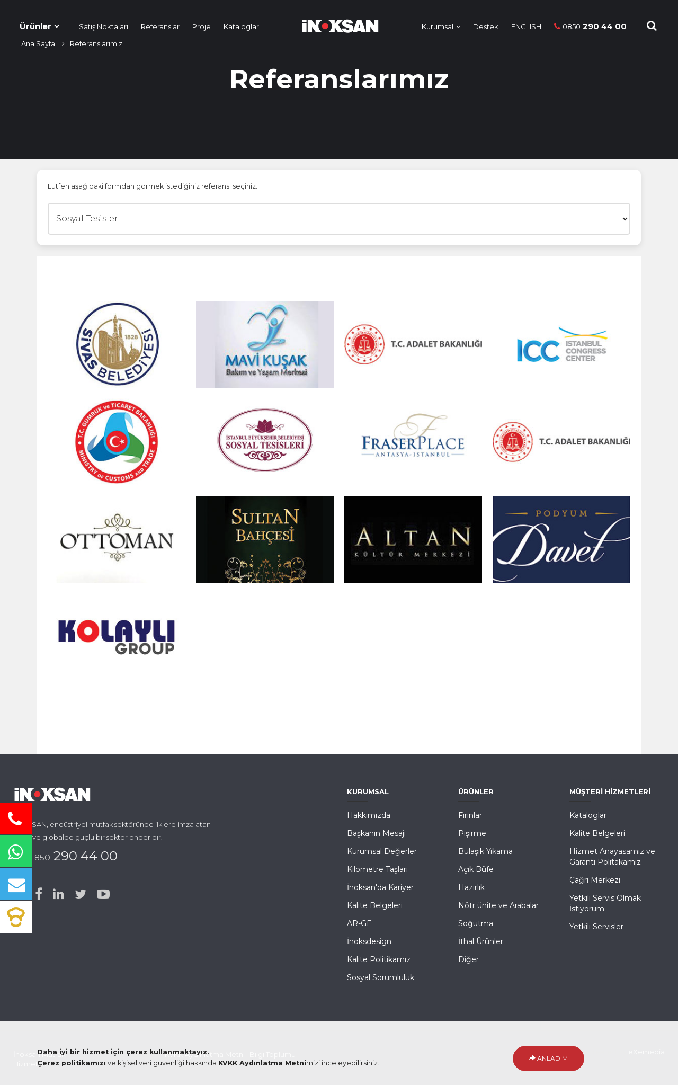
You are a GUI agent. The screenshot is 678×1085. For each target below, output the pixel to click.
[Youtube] (103, 894)
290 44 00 (72, 856)
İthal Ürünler (480, 941)
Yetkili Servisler (596, 926)
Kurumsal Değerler (382, 851)
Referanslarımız (96, 43)
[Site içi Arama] (652, 25)
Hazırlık (471, 887)
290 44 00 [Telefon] (590, 26)
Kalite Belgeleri (375, 905)
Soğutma (475, 923)
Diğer (468, 959)
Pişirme (472, 833)
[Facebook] (38, 894)
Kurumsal (437, 26)
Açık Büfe (476, 869)
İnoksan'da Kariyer (380, 887)
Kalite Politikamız (379, 959)
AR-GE (359, 923)
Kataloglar (241, 26)
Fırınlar (470, 815)
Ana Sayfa (38, 43)
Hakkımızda (368, 815)
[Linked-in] (58, 894)
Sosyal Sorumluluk (380, 977)
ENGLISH (526, 26)
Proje (201, 26)
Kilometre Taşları (377, 869)
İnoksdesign (369, 941)
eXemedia (646, 1051)
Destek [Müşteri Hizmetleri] (485, 26)
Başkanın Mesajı (376, 833)
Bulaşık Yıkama (485, 851)
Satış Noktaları (103, 26)
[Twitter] (80, 894)
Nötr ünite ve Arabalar (498, 905)
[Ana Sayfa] (335, 24)
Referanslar (160, 26)
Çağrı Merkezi (594, 880)
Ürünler (35, 26)
